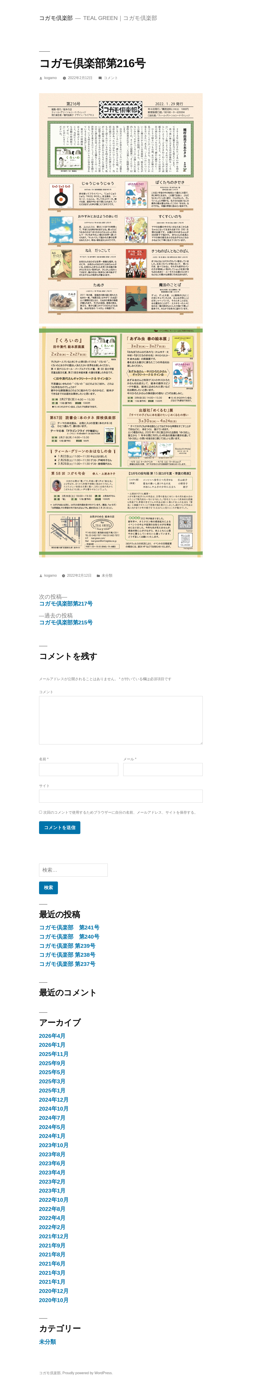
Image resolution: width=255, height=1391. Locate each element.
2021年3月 (52, 1273)
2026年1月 (52, 1045)
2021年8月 (52, 1254)
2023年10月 (54, 1145)
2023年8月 (52, 1154)
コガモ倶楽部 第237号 (67, 964)
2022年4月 (52, 1218)
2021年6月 (52, 1264)
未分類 (107, 575)
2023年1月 (52, 1191)
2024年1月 (52, 1136)
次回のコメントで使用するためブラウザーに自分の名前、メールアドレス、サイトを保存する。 (120, 812)
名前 (43, 759)
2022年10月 (54, 1200)
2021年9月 (52, 1246)
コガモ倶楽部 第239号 (67, 946)
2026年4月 (52, 1036)
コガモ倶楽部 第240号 (69, 937)
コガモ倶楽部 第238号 (67, 955)
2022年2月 (52, 1227)
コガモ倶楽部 (56, 18)
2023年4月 (52, 1173)
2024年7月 (52, 1118)
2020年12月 (54, 1291)
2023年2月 (52, 1182)
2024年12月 (54, 1100)
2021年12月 (54, 1236)
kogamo (50, 78)
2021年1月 (52, 1282)
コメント (111, 78)
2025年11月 (54, 1054)
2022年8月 (52, 1209)
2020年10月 (54, 1300)
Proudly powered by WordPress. (87, 1373)
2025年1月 (52, 1091)
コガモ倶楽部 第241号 (69, 927)
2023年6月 (52, 1163)
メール (129, 759)
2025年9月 (52, 1063)
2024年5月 (52, 1127)
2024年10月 (54, 1109)
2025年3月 (52, 1081)
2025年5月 (52, 1072)
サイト (44, 786)
